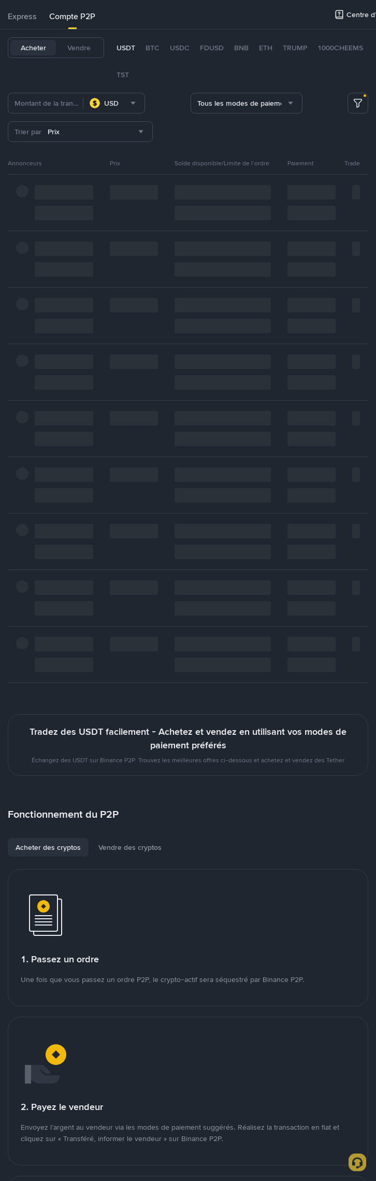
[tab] (22, 16)
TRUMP (295, 47)
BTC (153, 47)
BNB (241, 47)
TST (123, 74)
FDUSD (212, 47)
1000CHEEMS (340, 47)
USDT (126, 47)
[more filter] (358, 103)
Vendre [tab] (79, 47)
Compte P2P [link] (72, 16)
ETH (265, 47)
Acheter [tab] (33, 47)
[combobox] (114, 103)
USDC (180, 47)
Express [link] (22, 16)
